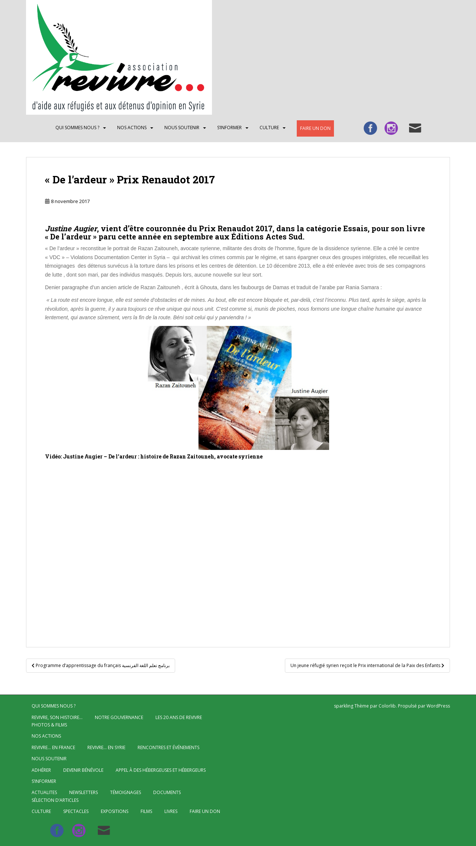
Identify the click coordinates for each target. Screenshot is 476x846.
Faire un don (315, 128)
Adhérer (41, 770)
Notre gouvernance (119, 717)
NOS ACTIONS (132, 127)
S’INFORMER (229, 127)
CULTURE (269, 127)
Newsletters (83, 792)
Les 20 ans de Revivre (178, 717)
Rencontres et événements (168, 747)
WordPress (438, 706)
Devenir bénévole (83, 770)
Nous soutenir (181, 127)
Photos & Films (49, 725)
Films (146, 811)
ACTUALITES (44, 792)
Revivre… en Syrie (106, 747)
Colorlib (387, 706)
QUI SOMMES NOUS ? (77, 127)
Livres (170, 811)
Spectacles (76, 811)
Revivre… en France (53, 747)
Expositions (114, 811)
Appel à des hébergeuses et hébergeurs (161, 770)
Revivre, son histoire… (57, 717)
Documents (167, 792)
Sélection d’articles (55, 800)
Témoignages (125, 792)
